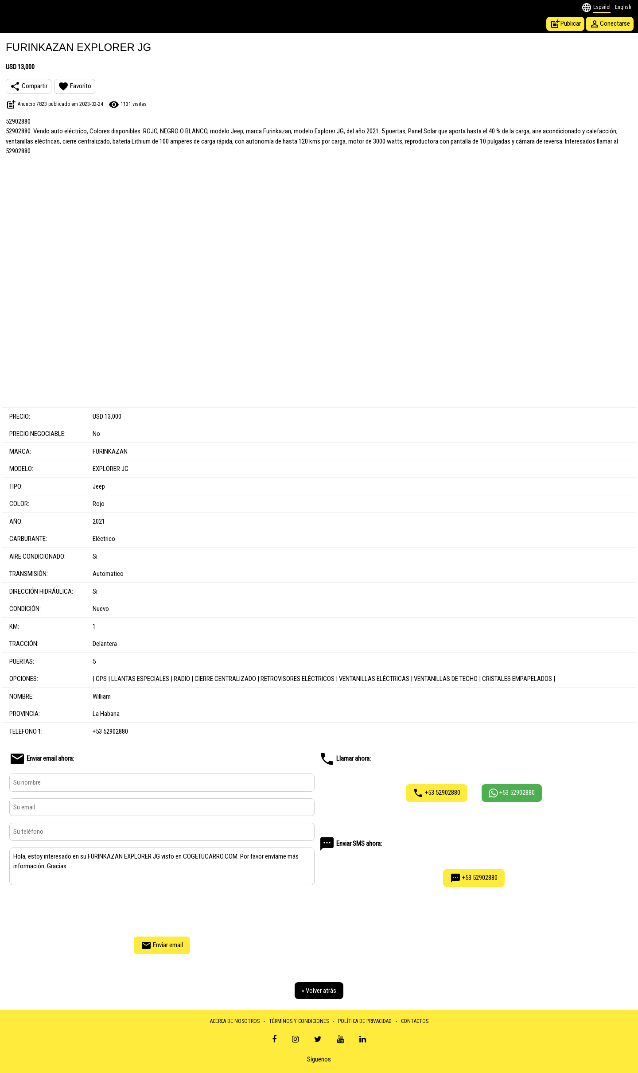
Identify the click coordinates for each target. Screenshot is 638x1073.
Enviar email (162, 945)
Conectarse (609, 24)
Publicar (565, 24)
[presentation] (161, 909)
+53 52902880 (436, 793)
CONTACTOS (414, 1021)
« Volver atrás (319, 991)
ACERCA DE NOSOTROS (235, 1021)
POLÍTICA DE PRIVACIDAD (365, 1021)
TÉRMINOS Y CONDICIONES (299, 1021)
